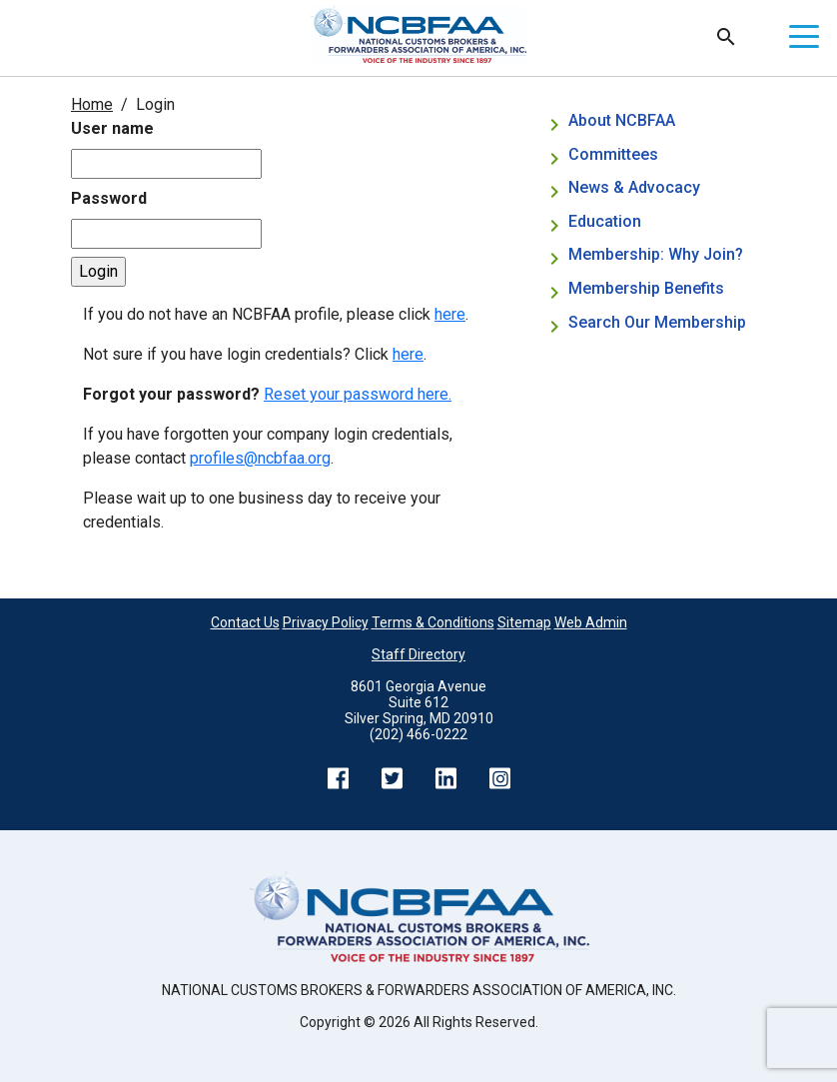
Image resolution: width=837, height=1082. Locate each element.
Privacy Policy (326, 622)
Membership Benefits (646, 288)
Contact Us (245, 622)
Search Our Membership (657, 322)
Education (604, 221)
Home (92, 104)
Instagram (499, 778)
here (449, 314)
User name (112, 128)
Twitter (392, 778)
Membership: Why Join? (657, 254)
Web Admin (590, 622)
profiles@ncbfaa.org (260, 458)
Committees (613, 154)
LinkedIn (445, 778)
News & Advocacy (634, 187)
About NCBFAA (621, 120)
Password (109, 198)
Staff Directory (418, 654)
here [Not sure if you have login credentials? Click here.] (408, 354)
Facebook (338, 778)
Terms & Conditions (433, 622)
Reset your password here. (357, 394)
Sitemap (524, 622)
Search (726, 37)
